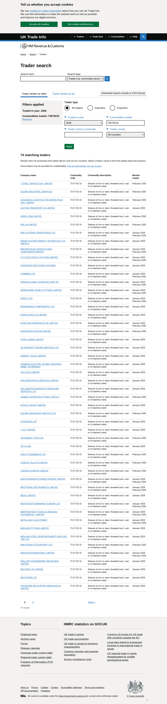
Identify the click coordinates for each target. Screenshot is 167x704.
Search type (73, 74)
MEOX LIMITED (28, 495)
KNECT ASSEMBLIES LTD (33, 454)
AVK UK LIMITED (28, 225)
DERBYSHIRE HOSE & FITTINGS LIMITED (41, 290)
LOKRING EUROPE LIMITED (34, 471)
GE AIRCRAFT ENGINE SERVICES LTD (39, 348)
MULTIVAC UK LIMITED (31, 569)
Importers (100, 108)
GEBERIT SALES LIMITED (33, 356)
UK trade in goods (74, 634)
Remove (27, 119)
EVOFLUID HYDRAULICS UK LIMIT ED (39, 323)
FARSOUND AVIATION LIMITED (35, 331)
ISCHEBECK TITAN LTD (31, 438)
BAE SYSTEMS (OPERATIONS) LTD (37, 233)
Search (32, 54)
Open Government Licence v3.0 (73, 696)
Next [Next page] (92, 602)
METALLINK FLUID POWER (33, 520)
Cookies (44, 687)
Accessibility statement (71, 687)
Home (23, 54)
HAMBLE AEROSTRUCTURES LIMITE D (39, 397)
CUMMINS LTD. (27, 274)
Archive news (28, 639)
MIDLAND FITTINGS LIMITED (34, 528)
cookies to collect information (46, 10)
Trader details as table (34, 93)
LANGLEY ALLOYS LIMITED (34, 463)
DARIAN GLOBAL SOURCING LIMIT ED (39, 282)
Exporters (122, 108)
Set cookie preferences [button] (80, 24)
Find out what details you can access (84, 166)
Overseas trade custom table (37, 652)
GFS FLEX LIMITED (30, 372)
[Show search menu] (143, 36)
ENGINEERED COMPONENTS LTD (37, 306)
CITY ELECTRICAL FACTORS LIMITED (39, 257)
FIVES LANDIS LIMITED (32, 339)
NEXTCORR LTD (28, 578)
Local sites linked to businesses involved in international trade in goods (124, 645)
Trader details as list (63, 93)
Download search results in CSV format (123, 93)
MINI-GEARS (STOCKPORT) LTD (36, 545)
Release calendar (30, 648)
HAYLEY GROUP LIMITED (33, 405)
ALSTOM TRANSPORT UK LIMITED (37, 208)
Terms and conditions (94, 687)
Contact (54, 687)
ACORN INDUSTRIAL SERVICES (36, 192)
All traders (77, 108)
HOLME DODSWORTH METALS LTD (38, 413)
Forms (24, 643)
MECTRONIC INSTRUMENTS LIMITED (39, 487)
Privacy (34, 687)
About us (24, 687)
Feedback (45, 691)
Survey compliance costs (78, 659)
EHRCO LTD (26, 298)
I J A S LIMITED (27, 430)
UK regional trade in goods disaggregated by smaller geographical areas (122, 656)
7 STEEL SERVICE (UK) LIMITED (36, 183)
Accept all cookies (39, 24)
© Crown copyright (135, 696)
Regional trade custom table (36, 657)
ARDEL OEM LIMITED (31, 216)
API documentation (29, 691)
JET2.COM (25, 446)
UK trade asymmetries (76, 639)
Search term (27, 74)
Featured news (29, 634)
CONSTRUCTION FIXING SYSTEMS (38, 265)
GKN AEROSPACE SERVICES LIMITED (39, 380)
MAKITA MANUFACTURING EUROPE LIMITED (42, 479)
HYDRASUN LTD (28, 422)
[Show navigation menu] (79, 36)
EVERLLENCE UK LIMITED (33, 315)
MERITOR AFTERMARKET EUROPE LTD (40, 504)
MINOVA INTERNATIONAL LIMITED (37, 553)
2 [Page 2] (33, 602)
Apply (69, 146)
